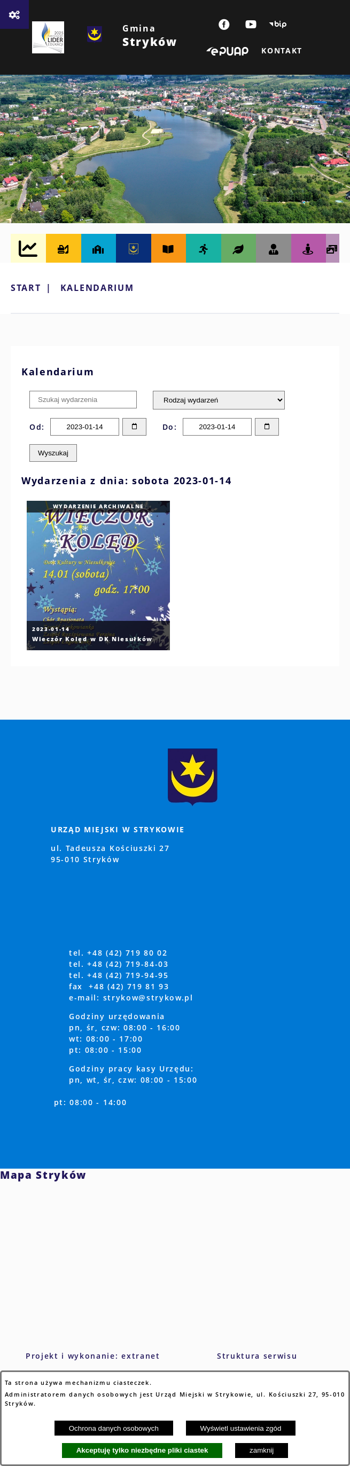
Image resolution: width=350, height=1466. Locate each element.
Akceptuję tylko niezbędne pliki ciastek (142, 1450)
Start (26, 288)
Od (35, 427)
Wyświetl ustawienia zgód (241, 1428)
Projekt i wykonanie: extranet (93, 1356)
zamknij (262, 1450)
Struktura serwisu (257, 1356)
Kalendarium (97, 288)
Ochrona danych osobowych (114, 1428)
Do (168, 427)
